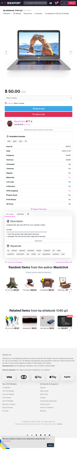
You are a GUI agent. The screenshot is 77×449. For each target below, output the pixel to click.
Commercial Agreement (48, 412)
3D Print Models (8, 402)
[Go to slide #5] (66, 92)
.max (14, 152)
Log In (64, 3)
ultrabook (31, 262)
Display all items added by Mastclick (38, 283)
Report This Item (40, 220)
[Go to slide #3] (40, 92)
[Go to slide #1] (15, 92)
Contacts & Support (49, 395)
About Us (6, 366)
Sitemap (59, 435)
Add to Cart (38, 125)
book (58, 262)
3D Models (6, 399)
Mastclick (19, 132)
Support (43, 399)
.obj (20, 152)
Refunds (43, 422)
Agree (50, 445)
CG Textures (6, 409)
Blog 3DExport (7, 419)
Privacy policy (45, 415)
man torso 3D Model (14, 273)
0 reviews (27, 136)
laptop (39, 262)
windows (56, 265)
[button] (69, 303)
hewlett (14, 262)
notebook (47, 262)
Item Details (10, 225)
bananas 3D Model (63, 273)
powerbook (46, 265)
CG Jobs (5, 422)
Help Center (44, 402)
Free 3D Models (8, 405)
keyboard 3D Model (29, 339)
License (43, 409)
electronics (20, 265)
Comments (20, 225)
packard (22, 262)
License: (10, 114)
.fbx (8, 152)
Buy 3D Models (9, 395)
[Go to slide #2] (28, 92)
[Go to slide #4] (53, 92)
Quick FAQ (44, 405)
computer (10, 265)
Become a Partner (9, 415)
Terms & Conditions (47, 419)
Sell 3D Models (7, 412)
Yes (69, 189)
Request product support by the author (38, 141)
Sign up (72, 3)
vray (62, 265)
